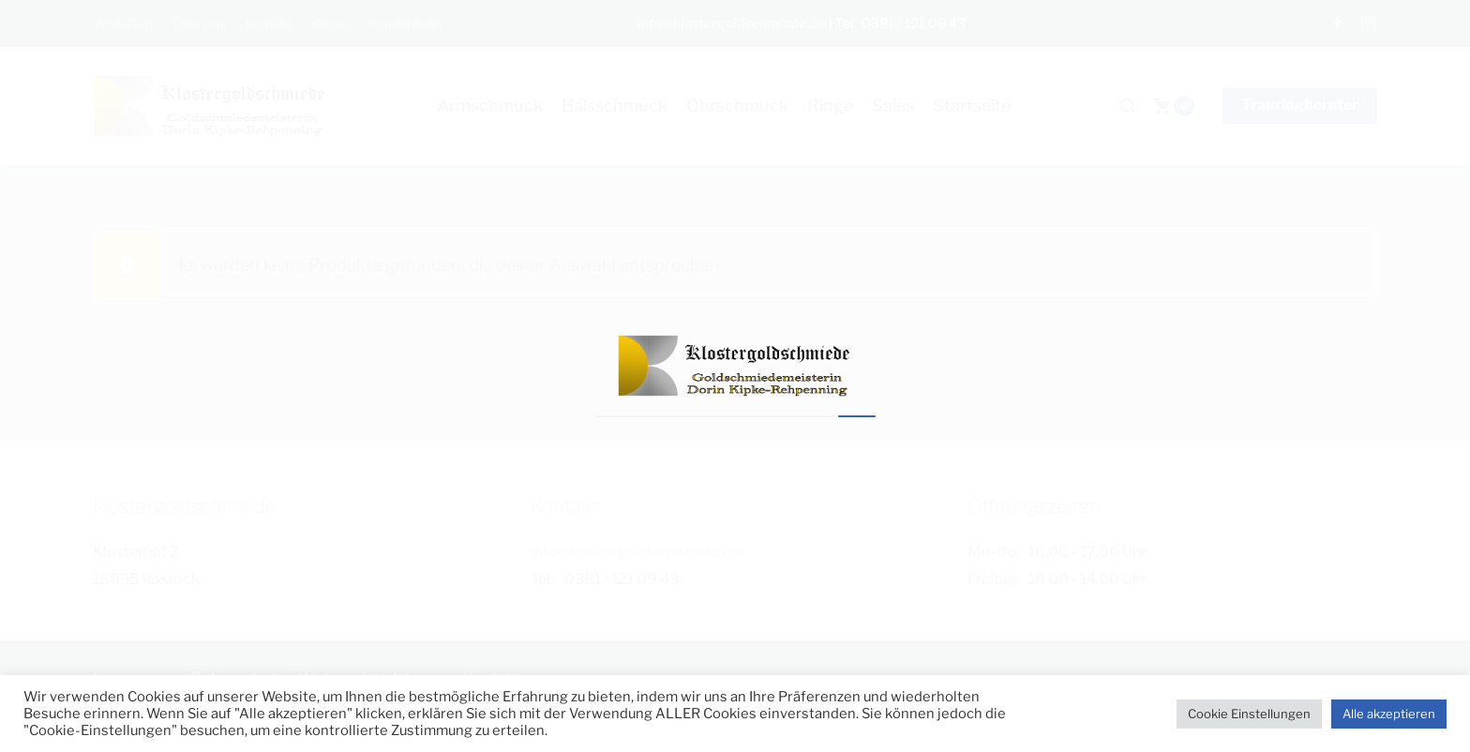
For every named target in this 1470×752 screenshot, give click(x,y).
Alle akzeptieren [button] (1388, 713)
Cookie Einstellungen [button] (1249, 713)
